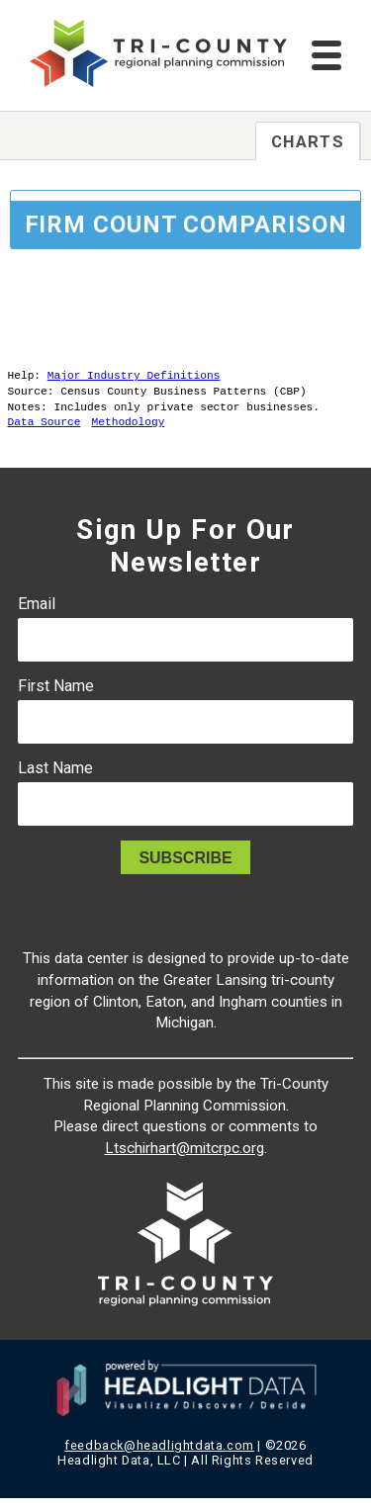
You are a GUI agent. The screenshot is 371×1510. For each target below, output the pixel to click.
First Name (56, 697)
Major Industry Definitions (134, 377)
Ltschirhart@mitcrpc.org (184, 1160)
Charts (307, 141)
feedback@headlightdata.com (159, 1457)
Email (36, 615)
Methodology (128, 432)
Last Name (55, 779)
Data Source (44, 432)
